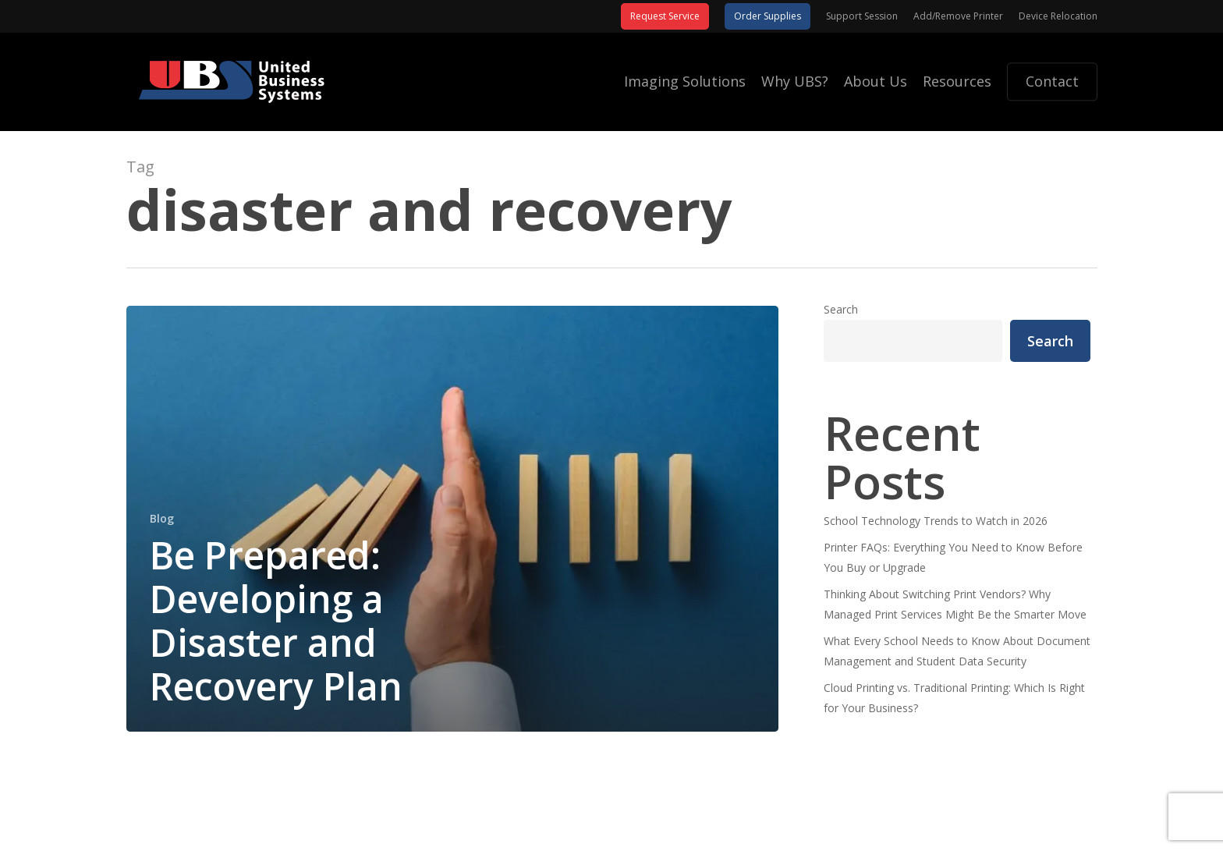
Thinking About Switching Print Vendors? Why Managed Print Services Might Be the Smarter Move (955, 604)
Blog (162, 518)
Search (841, 309)
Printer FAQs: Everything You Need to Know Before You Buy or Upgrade (953, 557)
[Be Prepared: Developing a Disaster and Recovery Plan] (452, 519)
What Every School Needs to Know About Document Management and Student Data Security (957, 650)
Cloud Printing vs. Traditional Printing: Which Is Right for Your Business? (954, 697)
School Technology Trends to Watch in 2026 (936, 520)
